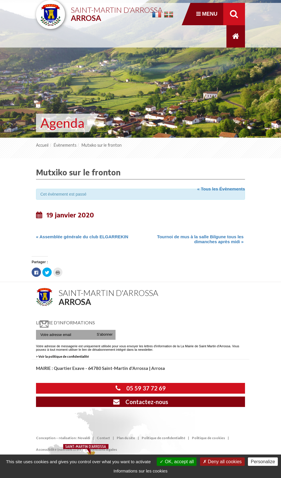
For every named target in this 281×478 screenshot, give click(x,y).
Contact (103, 438)
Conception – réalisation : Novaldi (63, 438)
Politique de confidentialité (163, 438)
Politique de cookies (208, 438)
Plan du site (126, 438)
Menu (206, 14)
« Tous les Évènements (221, 188)
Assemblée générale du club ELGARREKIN (82, 236)
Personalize (263, 461)
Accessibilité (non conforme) (59, 449)
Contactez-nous (140, 401)
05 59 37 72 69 (141, 388)
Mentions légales (103, 449)
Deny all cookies (222, 461)
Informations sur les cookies (140, 470)
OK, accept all (177, 461)
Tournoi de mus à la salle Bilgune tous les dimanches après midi (200, 239)
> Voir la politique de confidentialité (62, 356)
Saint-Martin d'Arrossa (117, 12)
